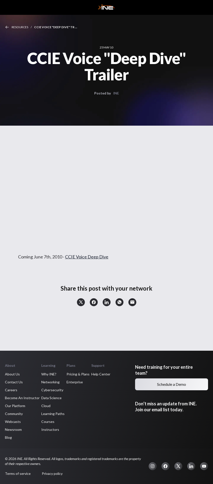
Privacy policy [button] (52, 473)
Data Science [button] (51, 398)
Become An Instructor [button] (22, 398)
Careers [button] (11, 390)
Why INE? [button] (48, 374)
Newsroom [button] (13, 429)
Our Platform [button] (15, 406)
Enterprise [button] (75, 382)
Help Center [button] (100, 374)
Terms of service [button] (18, 473)
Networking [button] (50, 382)
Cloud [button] (45, 406)
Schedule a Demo (171, 384)
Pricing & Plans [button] (78, 374)
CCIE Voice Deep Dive (86, 256)
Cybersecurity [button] (52, 390)
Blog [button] (8, 437)
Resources (20, 27)
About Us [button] (12, 374)
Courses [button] (47, 421)
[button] (81, 302)
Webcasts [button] (13, 421)
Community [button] (14, 414)
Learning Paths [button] (53, 414)
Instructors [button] (50, 429)
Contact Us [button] (14, 382)
